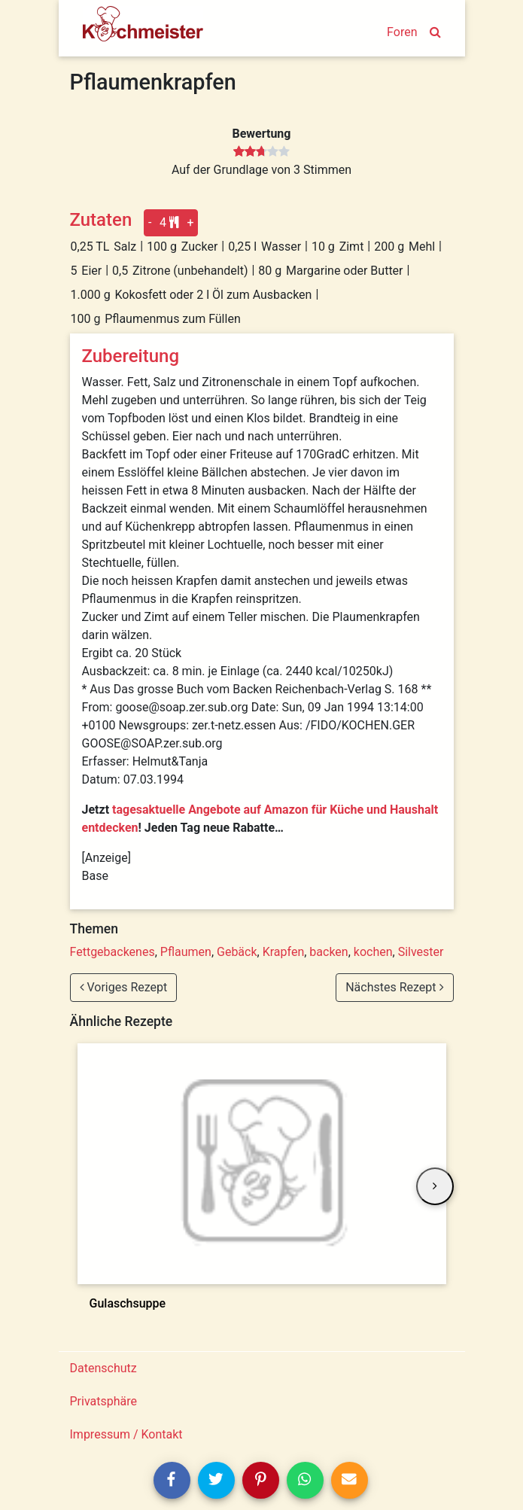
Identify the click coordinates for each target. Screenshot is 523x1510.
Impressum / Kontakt (126, 1434)
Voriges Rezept (124, 987)
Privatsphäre (104, 1401)
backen (328, 952)
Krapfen (284, 952)
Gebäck (237, 952)
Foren (402, 32)
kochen (373, 952)
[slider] (261, 152)
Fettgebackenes (112, 952)
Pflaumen (185, 952)
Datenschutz (103, 1368)
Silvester (421, 952)
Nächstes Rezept (394, 987)
